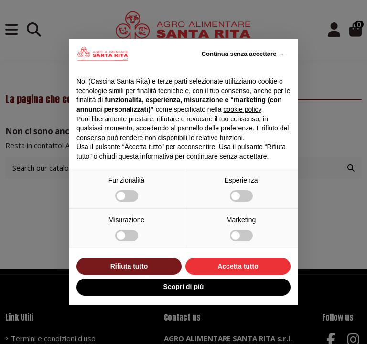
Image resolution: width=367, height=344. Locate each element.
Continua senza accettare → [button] (243, 53)
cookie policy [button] (242, 109)
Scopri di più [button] (183, 286)
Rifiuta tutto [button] (129, 266)
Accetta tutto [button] (238, 266)
